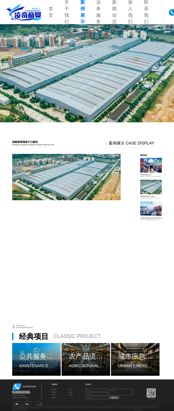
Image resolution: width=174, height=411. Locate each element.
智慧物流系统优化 (20, 325)
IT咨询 (43, 407)
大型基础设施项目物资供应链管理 (24, 327)
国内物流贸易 (128, 407)
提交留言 (114, 397)
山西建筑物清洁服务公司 (23, 407)
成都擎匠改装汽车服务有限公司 (26, 406)
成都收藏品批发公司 (35, 407)
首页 (51, 12)
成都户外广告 (98, 406)
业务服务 (70, 392)
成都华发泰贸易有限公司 (74, 406)
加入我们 (70, 394)
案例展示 (54, 392)
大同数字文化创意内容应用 (52, 407)
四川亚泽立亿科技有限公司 (67, 407)
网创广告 (145, 407)
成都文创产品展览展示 (89, 407)
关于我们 (70, 389)
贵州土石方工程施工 (48, 406)
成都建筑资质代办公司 (110, 407)
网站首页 (54, 389)
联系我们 (54, 397)
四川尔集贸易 (118, 406)
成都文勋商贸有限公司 (108, 406)
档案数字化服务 (79, 407)
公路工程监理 (120, 407)
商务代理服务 (38, 406)
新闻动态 (54, 394)
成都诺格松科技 (100, 407)
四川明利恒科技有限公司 (60, 406)
